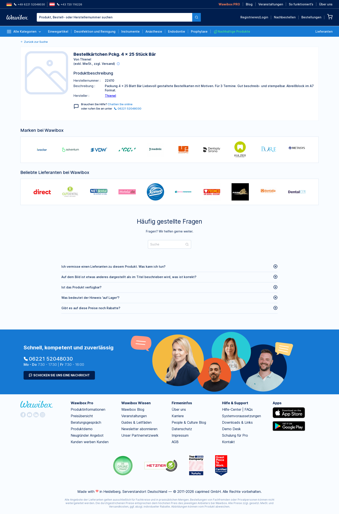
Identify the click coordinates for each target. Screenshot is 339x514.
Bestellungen (311, 17)
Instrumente (130, 31)
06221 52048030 (127, 108)
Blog (249, 4)
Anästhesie (154, 31)
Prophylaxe (199, 31)
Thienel (110, 95)
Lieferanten (324, 31)
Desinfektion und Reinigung (94, 31)
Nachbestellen (285, 17)
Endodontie (176, 31)
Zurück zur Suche (34, 41)
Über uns (326, 4)
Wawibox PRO (229, 4)
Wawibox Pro (82, 403)
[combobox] (119, 17)
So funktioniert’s (301, 4)
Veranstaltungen (270, 4)
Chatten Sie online (120, 104)
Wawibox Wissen (136, 403)
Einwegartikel (58, 31)
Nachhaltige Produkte (231, 31)
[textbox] (114, 17)
